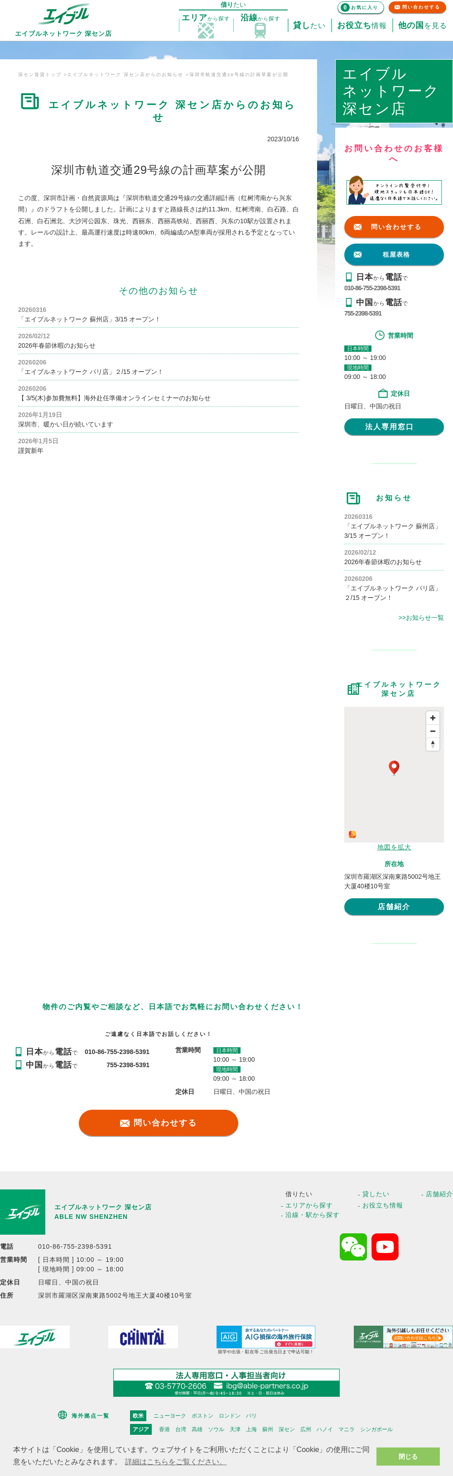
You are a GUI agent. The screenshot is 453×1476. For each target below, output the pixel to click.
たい (309, 26)
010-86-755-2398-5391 (372, 288)
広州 (305, 1429)
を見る (422, 26)
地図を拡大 (394, 847)
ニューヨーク (170, 1416)
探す (206, 18)
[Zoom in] (432, 717)
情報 (362, 26)
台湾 (180, 1429)
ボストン (202, 1416)
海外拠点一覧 (91, 1416)
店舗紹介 (394, 907)
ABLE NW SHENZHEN (91, 1216)
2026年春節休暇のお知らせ (57, 345)
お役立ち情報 (382, 1205)
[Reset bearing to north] (432, 744)
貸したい (376, 1194)
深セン (287, 1429)
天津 (235, 1429)
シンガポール (376, 1429)
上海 (251, 1429)
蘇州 (267, 1429)
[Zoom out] (432, 731)
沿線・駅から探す (312, 1214)
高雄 (197, 1429)
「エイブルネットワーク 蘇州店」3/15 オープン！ (89, 319)
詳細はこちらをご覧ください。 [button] (175, 1462)
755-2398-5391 (362, 313)
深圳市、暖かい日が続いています (65, 424)
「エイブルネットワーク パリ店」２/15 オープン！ (91, 371)
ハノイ (325, 1429)
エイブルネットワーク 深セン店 (103, 1207)
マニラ (346, 1429)
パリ (251, 1416)
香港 (164, 1429)
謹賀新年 (30, 450)
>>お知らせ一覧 (421, 617)
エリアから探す (309, 1205)
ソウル (216, 1429)
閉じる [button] (408, 1456)
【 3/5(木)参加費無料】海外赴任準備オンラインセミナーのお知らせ (114, 398)
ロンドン (230, 1416)
